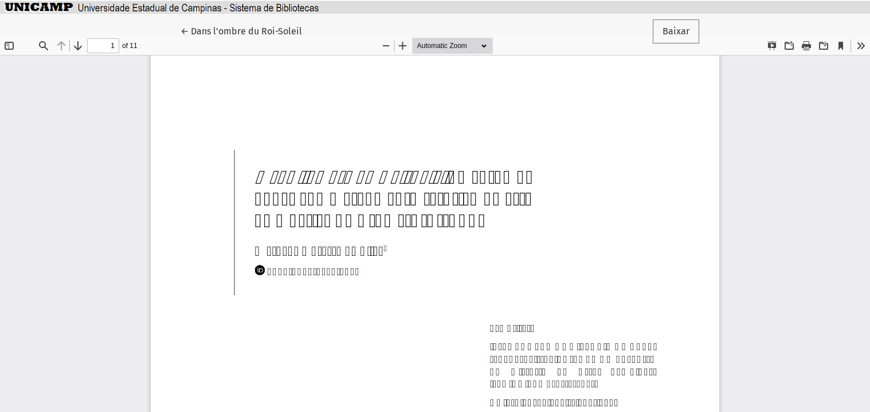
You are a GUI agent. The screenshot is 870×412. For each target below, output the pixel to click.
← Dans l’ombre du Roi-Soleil (246, 30)
